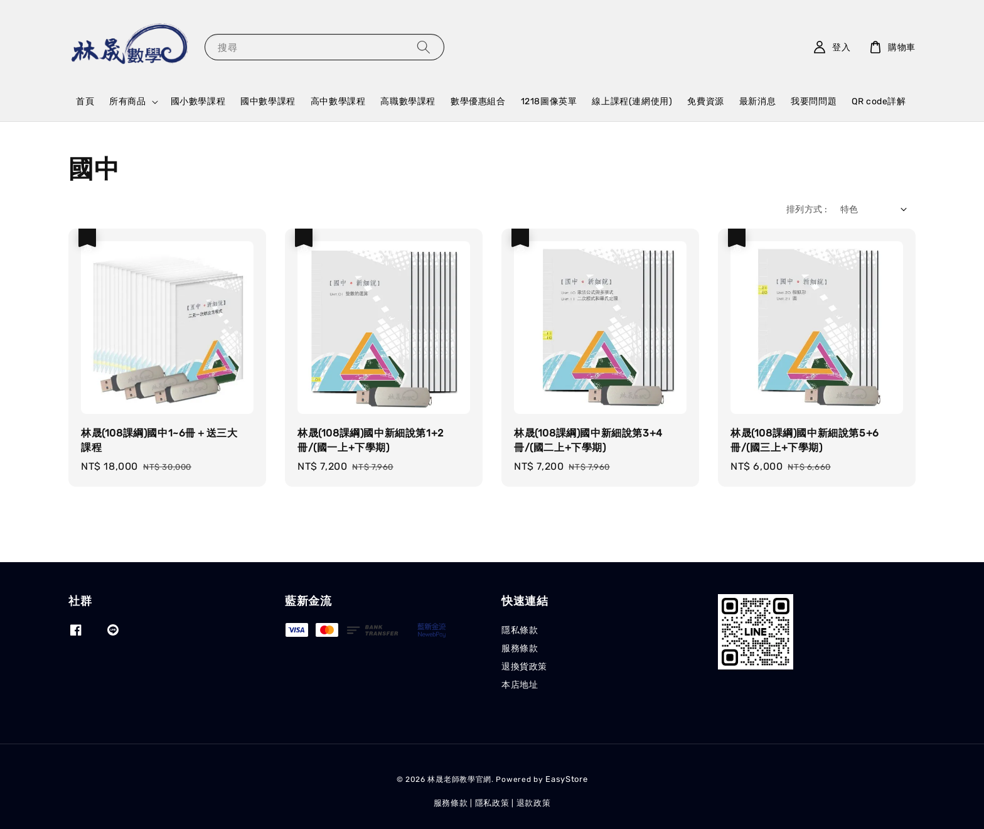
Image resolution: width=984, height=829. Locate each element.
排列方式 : (806, 209)
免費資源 (705, 101)
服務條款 (519, 648)
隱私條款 (519, 630)
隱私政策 (492, 803)
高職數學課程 (408, 101)
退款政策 (533, 803)
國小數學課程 (198, 101)
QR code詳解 (879, 101)
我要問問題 (814, 101)
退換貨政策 (524, 666)
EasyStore (566, 779)
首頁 (85, 101)
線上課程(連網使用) (632, 101)
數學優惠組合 (478, 101)
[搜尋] (424, 47)
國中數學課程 (268, 101)
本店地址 (519, 685)
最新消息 (757, 101)
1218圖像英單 (549, 101)
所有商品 (127, 101)
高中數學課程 (338, 101)
